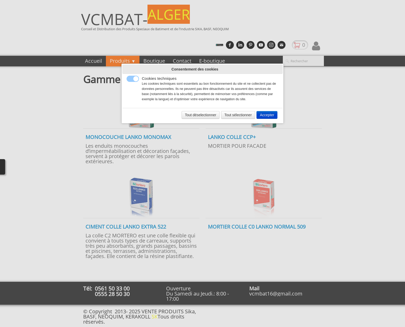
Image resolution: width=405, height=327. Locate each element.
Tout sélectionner (238, 115)
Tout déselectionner (200, 115)
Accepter (267, 115)
